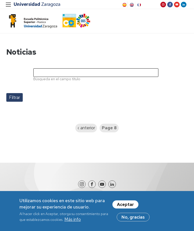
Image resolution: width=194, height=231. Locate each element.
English (131, 5)
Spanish (124, 5)
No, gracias (133, 219)
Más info (72, 221)
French (138, 5)
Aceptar (125, 206)
